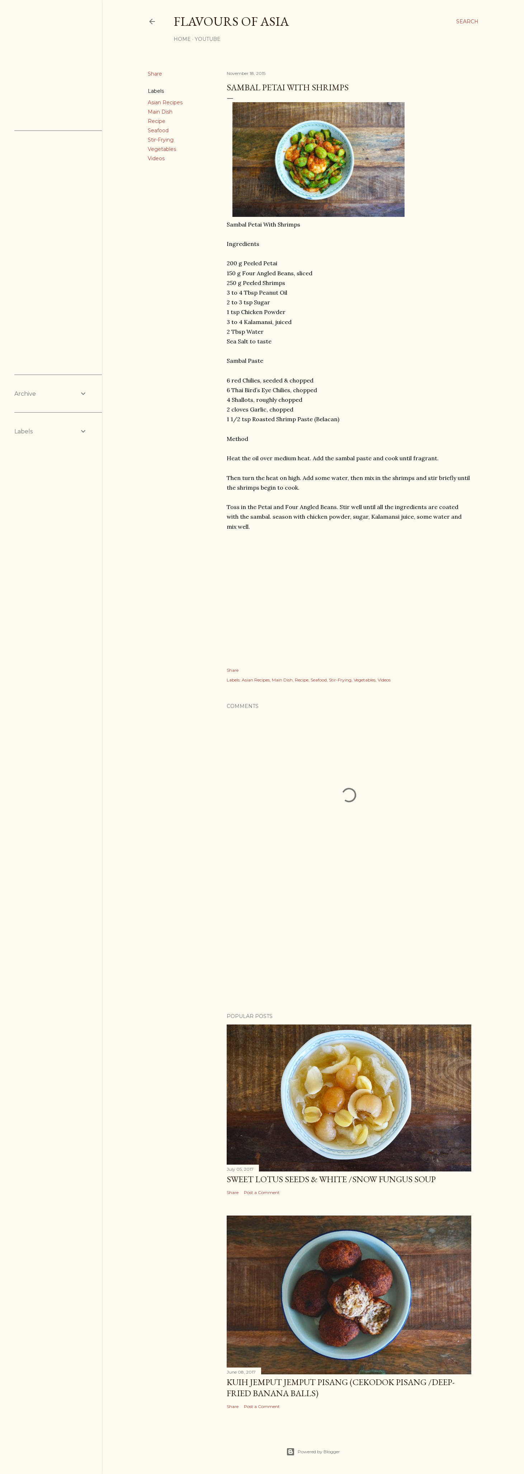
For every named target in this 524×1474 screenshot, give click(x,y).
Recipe (156, 121)
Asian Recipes (165, 102)
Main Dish (160, 112)
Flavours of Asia (231, 21)
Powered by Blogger (313, 1451)
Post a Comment (262, 1192)
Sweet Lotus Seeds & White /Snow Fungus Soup (331, 1179)
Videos (156, 158)
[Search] (467, 21)
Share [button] (155, 74)
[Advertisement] (349, 945)
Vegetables (162, 149)
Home (182, 39)
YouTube (208, 39)
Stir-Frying (161, 140)
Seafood (158, 130)
